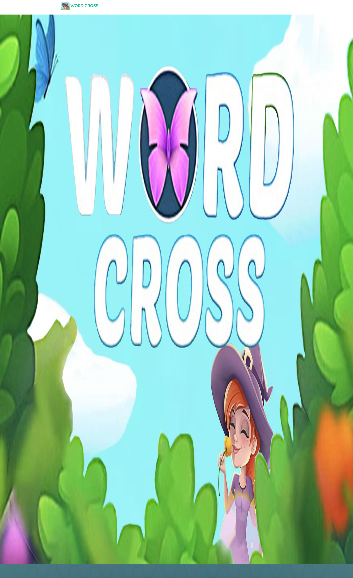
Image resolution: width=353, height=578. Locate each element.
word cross (79, 5)
